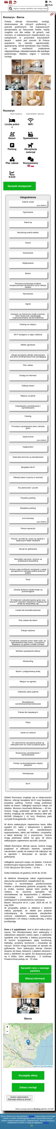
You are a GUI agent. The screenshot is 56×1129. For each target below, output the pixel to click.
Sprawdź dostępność (19, 186)
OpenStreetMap (46, 1066)
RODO (46, 1123)
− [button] (7, 1031)
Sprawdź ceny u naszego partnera (35, 969)
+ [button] (7, 1027)
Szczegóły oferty (28, 1075)
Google (31, 1116)
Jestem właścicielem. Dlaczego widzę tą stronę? (19, 1098)
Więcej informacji (35, 978)
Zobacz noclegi (28, 1087)
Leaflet (35, 1066)
